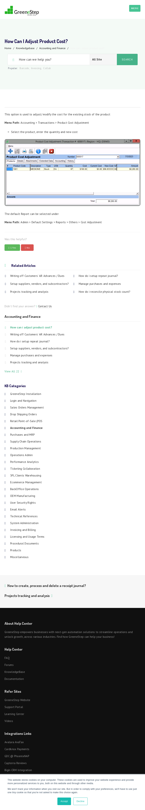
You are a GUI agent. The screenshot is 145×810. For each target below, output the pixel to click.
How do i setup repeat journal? (98, 276)
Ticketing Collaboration (25, 468)
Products (15, 550)
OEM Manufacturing (22, 496)
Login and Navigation (23, 400)
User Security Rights (23, 502)
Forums (9, 665)
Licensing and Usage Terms (27, 536)
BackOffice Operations (24, 489)
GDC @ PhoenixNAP (17, 756)
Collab (47, 68)
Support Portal (14, 707)
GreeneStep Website (17, 700)
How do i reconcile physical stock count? (104, 291)
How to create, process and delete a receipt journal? (46, 585)
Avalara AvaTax (14, 742)
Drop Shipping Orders (23, 414)
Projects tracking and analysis (29, 291)
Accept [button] (64, 801)
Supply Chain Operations (25, 441)
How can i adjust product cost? (31, 327)
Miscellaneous (19, 557)
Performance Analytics (24, 462)
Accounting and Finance (52, 48)
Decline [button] (80, 801)
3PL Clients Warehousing (25, 475)
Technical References (24, 516)
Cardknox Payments (17, 749)
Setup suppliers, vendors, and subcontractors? (39, 284)
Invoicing (36, 68)
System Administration (24, 523)
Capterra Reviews (16, 763)
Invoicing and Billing (23, 530)
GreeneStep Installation (25, 394)
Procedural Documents (24, 543)
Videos (9, 721)
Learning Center (14, 714)
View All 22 (13, 371)
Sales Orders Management (27, 407)
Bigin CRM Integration (18, 770)
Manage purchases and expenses (100, 284)
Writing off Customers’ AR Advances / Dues (37, 276)
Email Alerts (18, 509)
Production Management (25, 448)
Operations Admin (21, 455)
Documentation (14, 679)
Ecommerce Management (26, 482)
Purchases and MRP (22, 434)
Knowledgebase (25, 48)
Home (8, 48)
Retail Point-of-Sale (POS (26, 421)
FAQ (7, 658)
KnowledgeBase (15, 672)
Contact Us (45, 306)
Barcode (24, 68)
